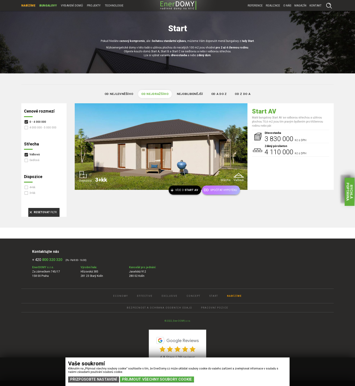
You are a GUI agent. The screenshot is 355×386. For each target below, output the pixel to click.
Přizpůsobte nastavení (93, 379)
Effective (145, 296)
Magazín (300, 5)
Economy (120, 296)
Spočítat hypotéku (223, 190)
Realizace (273, 5)
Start (213, 296)
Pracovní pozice (214, 307)
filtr (45, 212)
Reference (255, 5)
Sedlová (34, 160)
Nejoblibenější (190, 94)
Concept (193, 296)
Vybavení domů (72, 5)
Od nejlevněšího (119, 94)
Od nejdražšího (154, 94)
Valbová (34, 154)
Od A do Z (219, 94)
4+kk (32, 187)
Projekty (94, 5)
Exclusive (170, 296)
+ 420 (47, 260)
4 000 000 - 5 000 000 (42, 127)
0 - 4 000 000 (37, 121)
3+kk (32, 193)
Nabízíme (28, 5)
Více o (186, 190)
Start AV (264, 111)
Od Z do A (242, 94)
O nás (287, 5)
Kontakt (315, 5)
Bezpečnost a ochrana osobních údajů (159, 307)
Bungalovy (48, 5)
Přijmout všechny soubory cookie (157, 379)
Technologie (114, 5)
